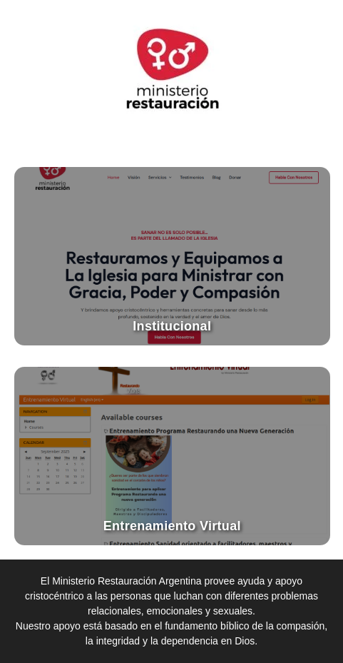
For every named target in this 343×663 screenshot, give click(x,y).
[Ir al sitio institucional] (172, 256)
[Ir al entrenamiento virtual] (172, 456)
